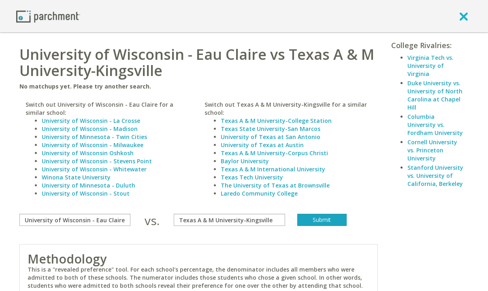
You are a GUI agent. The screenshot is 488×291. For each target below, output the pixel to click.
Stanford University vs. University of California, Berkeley (435, 176)
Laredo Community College (259, 193)
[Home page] (48, 16)
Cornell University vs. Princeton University (432, 150)
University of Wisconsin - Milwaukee (92, 145)
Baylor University (245, 161)
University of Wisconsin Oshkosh (88, 153)
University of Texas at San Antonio (270, 137)
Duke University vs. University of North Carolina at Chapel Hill (434, 95)
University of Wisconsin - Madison (90, 129)
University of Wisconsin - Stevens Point (97, 161)
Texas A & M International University (273, 169)
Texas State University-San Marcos (270, 129)
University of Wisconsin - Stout (86, 193)
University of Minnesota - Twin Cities (94, 137)
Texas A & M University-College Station (276, 120)
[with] (229, 220)
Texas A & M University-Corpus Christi (274, 153)
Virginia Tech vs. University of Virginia (430, 66)
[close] (464, 16)
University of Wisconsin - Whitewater (94, 169)
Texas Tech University (252, 177)
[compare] (75, 220)
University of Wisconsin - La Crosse (91, 120)
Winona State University (76, 177)
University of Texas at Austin (262, 145)
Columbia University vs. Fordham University (435, 125)
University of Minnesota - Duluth (88, 185)
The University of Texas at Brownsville (275, 185)
